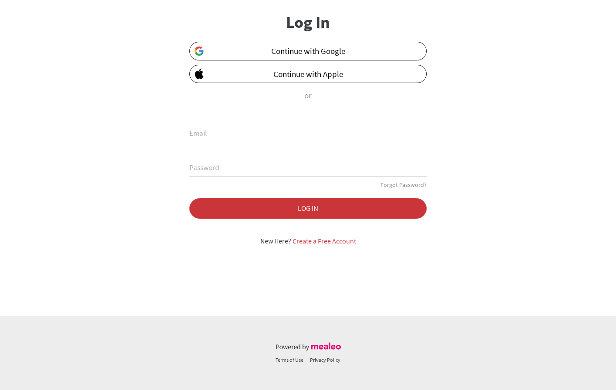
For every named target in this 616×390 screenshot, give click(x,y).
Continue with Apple (266, 73)
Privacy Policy (325, 360)
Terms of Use (289, 360)
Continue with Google (269, 51)
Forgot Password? (403, 185)
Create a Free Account (324, 241)
